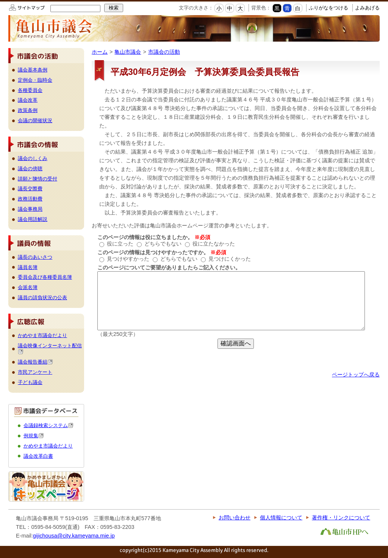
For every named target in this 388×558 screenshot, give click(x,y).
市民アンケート (35, 372)
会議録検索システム (48, 425)
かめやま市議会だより (42, 335)
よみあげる (367, 8)
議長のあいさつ (35, 257)
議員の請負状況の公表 (42, 297)
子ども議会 (30, 382)
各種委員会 (30, 90)
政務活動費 (30, 199)
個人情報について (281, 517)
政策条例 (28, 110)
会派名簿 (28, 287)
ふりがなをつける (328, 8)
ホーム (100, 52)
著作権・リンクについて (341, 517)
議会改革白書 (38, 456)
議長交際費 (30, 188)
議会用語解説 (32, 219)
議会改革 (28, 100)
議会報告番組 (35, 362)
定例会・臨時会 (35, 80)
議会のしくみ (32, 158)
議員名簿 (28, 267)
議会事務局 (30, 209)
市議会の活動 (164, 52)
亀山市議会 (127, 52)
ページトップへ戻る (356, 374)
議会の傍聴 (30, 168)
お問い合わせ (234, 517)
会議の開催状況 (35, 120)
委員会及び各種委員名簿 (45, 277)
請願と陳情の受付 (37, 179)
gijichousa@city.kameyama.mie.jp (74, 536)
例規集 (33, 435)
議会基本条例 (32, 70)
